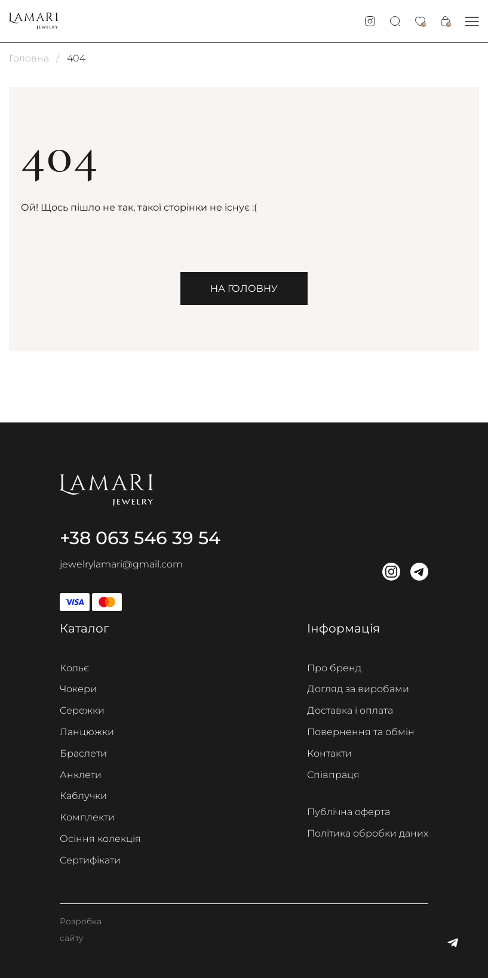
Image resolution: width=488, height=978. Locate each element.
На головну (244, 288)
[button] (472, 21)
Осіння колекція (100, 838)
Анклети (81, 774)
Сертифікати (90, 860)
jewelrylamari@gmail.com (121, 564)
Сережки (82, 710)
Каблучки (83, 795)
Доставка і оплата (350, 710)
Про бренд (334, 668)
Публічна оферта (348, 811)
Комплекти (87, 817)
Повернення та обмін (361, 732)
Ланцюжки (87, 732)
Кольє (74, 668)
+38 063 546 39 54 (140, 538)
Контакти (329, 753)
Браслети (83, 753)
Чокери (78, 689)
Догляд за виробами (358, 689)
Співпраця (333, 774)
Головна (29, 58)
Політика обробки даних (367, 833)
